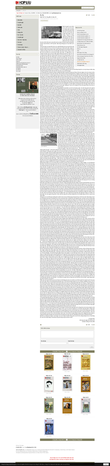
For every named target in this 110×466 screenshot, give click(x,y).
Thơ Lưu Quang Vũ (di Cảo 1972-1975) (85, 56)
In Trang (41, 325)
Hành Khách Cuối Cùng (81, 63)
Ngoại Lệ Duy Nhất (81, 58)
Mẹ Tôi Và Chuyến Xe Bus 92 (83, 61)
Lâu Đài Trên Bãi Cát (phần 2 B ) (83, 37)
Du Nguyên (18, 68)
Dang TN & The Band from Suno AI (23, 62)
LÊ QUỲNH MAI (44, 20)
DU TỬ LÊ (18, 70)
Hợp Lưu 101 (49, 397)
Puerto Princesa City (81, 45)
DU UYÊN (18, 71)
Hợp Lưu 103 (67, 375)
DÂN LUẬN (18, 59)
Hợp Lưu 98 (49, 418)
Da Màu (17, 57)
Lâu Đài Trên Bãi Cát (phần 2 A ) (83, 36)
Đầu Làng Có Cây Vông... (82, 52)
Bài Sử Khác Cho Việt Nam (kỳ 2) (84, 43)
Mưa (78, 50)
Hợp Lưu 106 (67, 353)
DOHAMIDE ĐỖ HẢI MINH (22, 64)
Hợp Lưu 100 (67, 397)
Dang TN (18, 61)
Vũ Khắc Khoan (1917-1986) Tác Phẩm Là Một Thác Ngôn (85, 41)
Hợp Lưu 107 (49, 353)
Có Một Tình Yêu (80, 59)
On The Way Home (81, 30)
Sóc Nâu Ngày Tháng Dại (82, 47)
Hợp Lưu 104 (49, 375)
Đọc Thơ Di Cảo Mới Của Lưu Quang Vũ (85, 54)
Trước (88, 15)
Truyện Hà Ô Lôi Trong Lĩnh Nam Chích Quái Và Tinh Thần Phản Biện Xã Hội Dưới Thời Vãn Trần (85, 39)
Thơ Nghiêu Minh (80, 65)
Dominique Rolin (19, 65)
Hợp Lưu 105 (86, 353)
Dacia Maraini (19, 58)
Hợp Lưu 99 (85, 397)
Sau (92, 15)
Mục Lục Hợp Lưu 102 (81, 32)
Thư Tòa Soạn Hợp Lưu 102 (82, 34)
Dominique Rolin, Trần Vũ (21, 67)
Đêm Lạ (78, 48)
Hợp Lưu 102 (79, 27)
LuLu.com (35, 107)
